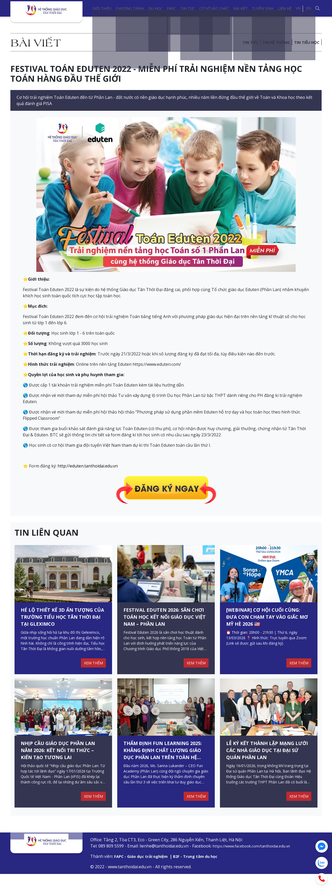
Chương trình (130, 8)
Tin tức (187, 8)
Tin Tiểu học (305, 42)
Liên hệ (285, 8)
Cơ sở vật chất (214, 8)
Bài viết (240, 8)
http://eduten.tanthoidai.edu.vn (88, 466)
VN (298, 8)
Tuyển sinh (262, 8)
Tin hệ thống (273, 42)
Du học (155, 8)
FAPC (171, 8)
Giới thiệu (102, 8)
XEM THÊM (92, 670)
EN (308, 8)
